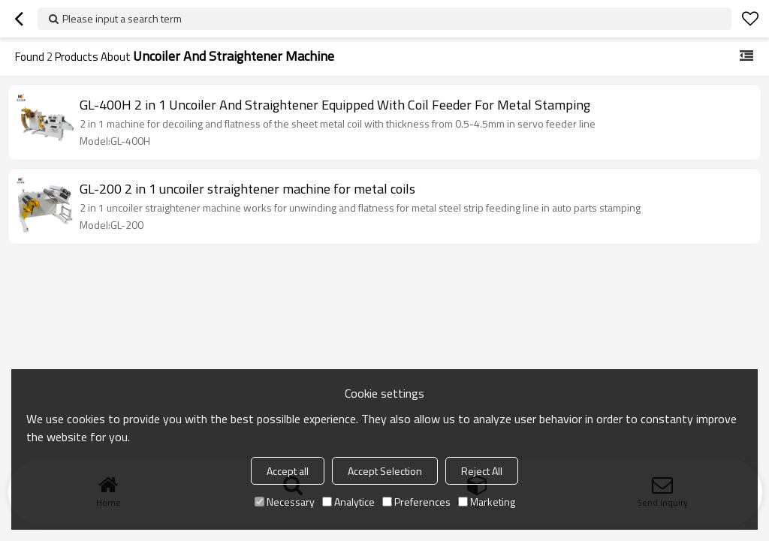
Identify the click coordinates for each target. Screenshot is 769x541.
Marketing (486, 501)
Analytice (348, 501)
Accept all (288, 471)
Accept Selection (385, 471)
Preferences (416, 501)
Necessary (285, 501)
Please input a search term (122, 18)
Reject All (481, 471)
